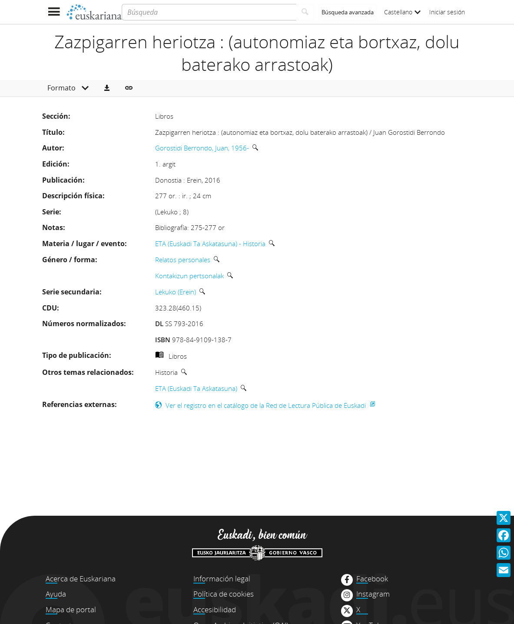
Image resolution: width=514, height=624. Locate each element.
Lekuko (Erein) (175, 291)
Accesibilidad (214, 609)
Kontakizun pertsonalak (189, 275)
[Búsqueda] (209, 12)
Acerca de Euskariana (81, 579)
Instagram (373, 594)
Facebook (372, 579)
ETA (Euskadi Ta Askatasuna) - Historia (210, 243)
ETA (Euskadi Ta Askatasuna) (196, 388)
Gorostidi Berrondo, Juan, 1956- (202, 147)
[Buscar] (305, 12)
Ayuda (56, 594)
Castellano (402, 12)
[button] (107, 88)
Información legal (221, 579)
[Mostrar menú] (54, 12)
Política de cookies (223, 594)
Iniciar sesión (447, 12)
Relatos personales (182, 259)
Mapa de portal (71, 609)
